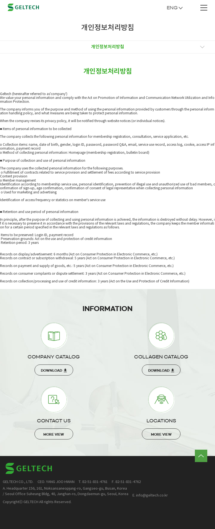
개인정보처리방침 (107, 47)
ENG (172, 8)
